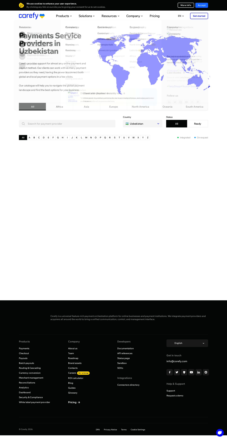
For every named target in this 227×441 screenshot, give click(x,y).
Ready (197, 123)
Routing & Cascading (30, 368)
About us (72, 348)
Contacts (73, 368)
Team (71, 353)
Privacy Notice (110, 429)
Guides (72, 387)
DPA (98, 429)
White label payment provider (34, 402)
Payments (24, 348)
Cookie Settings (138, 429)
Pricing (148, 15)
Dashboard (25, 392)
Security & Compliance (31, 397)
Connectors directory (128, 384)
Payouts (23, 358)
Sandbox (122, 363)
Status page (123, 358)
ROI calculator (75, 378)
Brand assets (74, 363)
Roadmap (73, 358)
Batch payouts (26, 363)
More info (185, 5)
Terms (124, 429)
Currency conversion (30, 372)
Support (170, 390)
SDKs (120, 368)
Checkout (24, 353)
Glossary (72, 392)
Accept (202, 5)
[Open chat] (219, 433)
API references (124, 353)
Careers (79, 372)
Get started (199, 16)
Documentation (125, 348)
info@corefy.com (176, 361)
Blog (70, 383)
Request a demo (174, 395)
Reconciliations (27, 382)
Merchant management (31, 377)
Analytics (24, 387)
